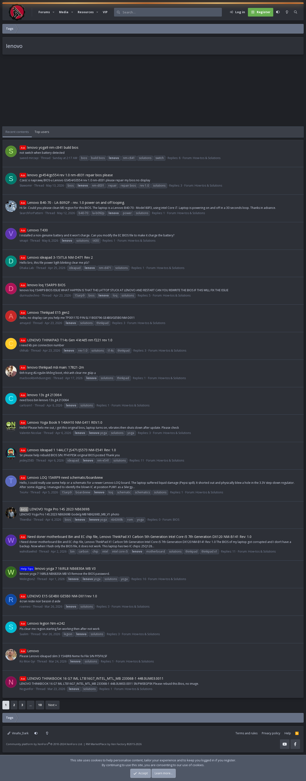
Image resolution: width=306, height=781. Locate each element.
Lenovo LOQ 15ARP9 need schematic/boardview (61, 477)
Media (63, 12)
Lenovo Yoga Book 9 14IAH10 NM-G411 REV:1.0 (61, 422)
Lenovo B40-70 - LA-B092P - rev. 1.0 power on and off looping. (72, 202)
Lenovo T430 (34, 230)
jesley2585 (27, 460)
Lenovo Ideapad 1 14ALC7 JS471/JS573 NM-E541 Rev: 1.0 (68, 450)
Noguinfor (26, 689)
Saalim (24, 634)
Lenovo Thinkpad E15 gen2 (44, 312)
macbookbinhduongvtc (35, 378)
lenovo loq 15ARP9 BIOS (43, 285)
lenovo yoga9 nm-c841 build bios (49, 147)
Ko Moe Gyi (27, 661)
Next (51, 705)
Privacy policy (271, 733)
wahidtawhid (28, 551)
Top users (42, 132)
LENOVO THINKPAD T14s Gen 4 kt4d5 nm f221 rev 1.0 (66, 340)
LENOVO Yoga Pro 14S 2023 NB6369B (55, 509)
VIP (105, 12)
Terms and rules (246, 733)
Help (287, 733)
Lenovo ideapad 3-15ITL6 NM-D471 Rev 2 (56, 257)
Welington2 (27, 579)
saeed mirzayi (29, 158)
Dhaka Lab (27, 268)
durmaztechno (29, 295)
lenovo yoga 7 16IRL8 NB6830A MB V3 (58, 568)
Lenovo (29, 651)
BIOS (176, 520)
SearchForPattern (31, 213)
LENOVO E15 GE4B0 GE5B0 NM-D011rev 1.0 (58, 596)
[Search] (172, 12)
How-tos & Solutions (206, 158)
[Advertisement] (145, 92)
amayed (25, 323)
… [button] (30, 705)
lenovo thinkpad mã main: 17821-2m (52, 367)
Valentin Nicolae (30, 433)
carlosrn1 (26, 405)
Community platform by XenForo (44, 744)
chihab (24, 350)
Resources (86, 12)
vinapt (24, 241)
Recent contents (17, 132)
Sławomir (26, 185)
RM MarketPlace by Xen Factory (114, 744)
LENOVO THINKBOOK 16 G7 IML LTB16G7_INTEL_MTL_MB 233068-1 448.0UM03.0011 (92, 678)
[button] (53, 12)
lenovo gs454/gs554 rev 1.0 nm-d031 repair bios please (66, 175)
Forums (44, 12)
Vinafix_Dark (17, 733)
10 (40, 705)
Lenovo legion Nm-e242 (42, 623)
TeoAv (24, 492)
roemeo (25, 606)
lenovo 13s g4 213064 (40, 395)
